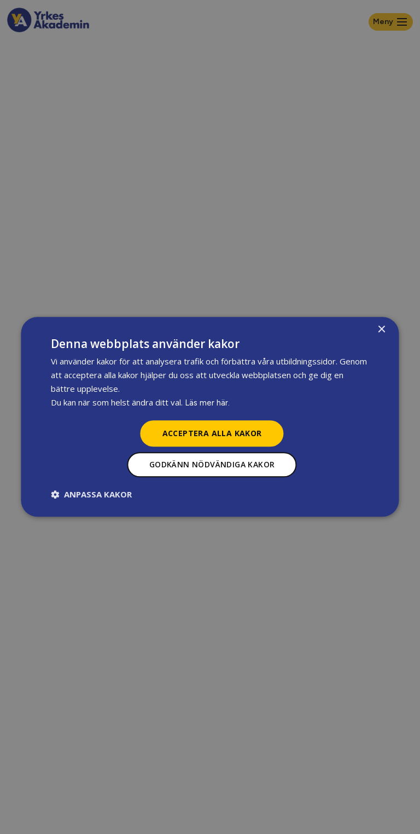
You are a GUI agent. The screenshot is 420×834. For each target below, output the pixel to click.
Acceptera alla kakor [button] (212, 433)
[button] (91, 495)
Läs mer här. (207, 403)
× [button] (381, 330)
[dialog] (210, 417)
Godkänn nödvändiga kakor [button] (212, 465)
